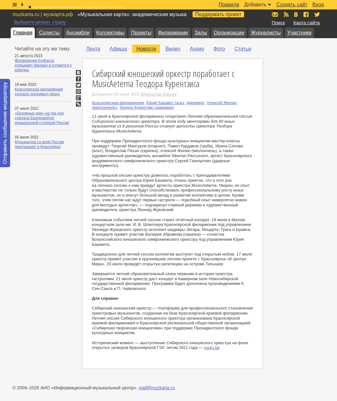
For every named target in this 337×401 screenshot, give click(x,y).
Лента (93, 48)
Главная (23, 32)
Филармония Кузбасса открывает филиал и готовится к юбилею (43, 65)
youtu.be (212, 347)
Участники (299, 32)
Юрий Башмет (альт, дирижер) (175, 102)
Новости (146, 48)
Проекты (141, 32)
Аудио (197, 48)
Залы (201, 32)
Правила (228, 4)
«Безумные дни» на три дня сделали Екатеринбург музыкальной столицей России (42, 118)
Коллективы (110, 32)
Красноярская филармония (118, 102)
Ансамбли (78, 32)
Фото (219, 48)
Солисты (49, 32)
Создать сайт (291, 4)
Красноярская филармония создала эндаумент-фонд (39, 91)
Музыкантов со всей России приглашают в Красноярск (39, 144)
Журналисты (266, 32)
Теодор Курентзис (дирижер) (146, 107)
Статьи (243, 48)
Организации (229, 32)
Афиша (118, 48)
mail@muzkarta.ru (156, 387)
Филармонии (173, 32)
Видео (172, 48)
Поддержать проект (218, 14)
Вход (318, 4)
